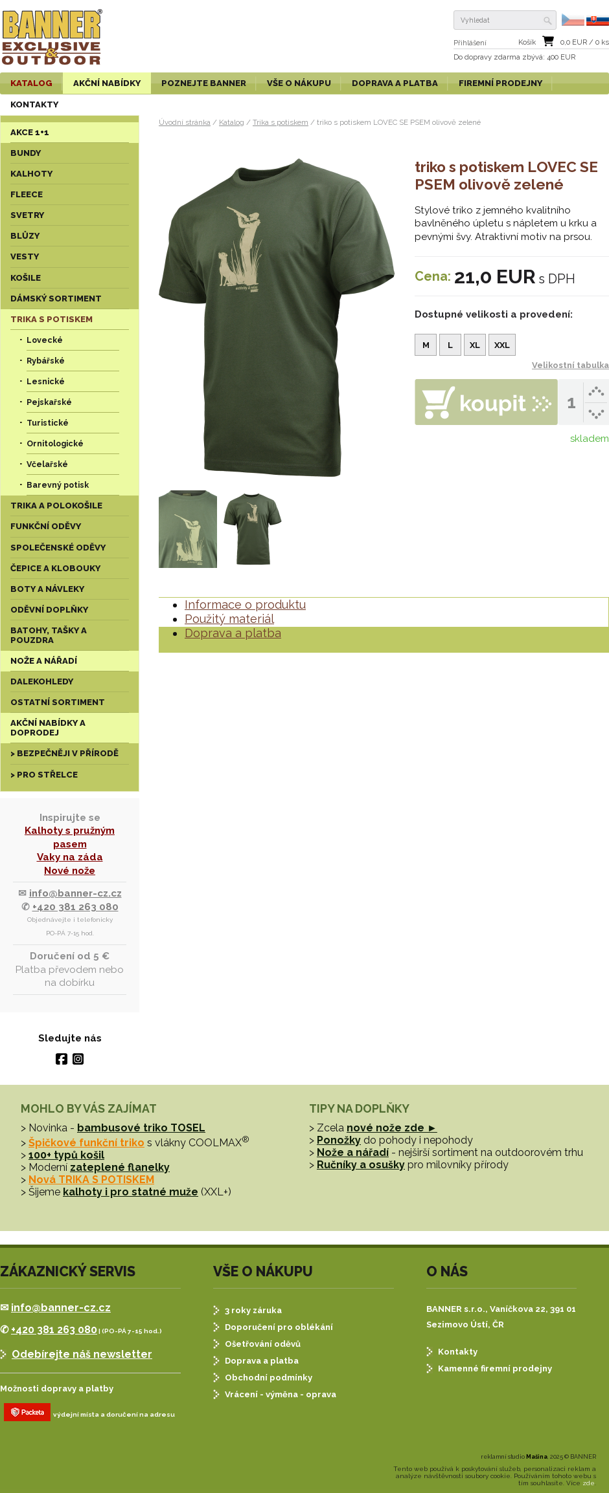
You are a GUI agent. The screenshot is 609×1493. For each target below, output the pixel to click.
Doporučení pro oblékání (279, 1327)
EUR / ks (584, 42)
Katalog (231, 122)
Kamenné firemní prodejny (495, 1368)
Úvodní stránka (185, 122)
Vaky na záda (70, 857)
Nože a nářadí (353, 1152)
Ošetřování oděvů (263, 1344)
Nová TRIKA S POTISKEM (91, 1179)
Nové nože (69, 871)
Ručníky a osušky (361, 1165)
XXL (502, 345)
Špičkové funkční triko (86, 1143)
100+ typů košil (66, 1155)
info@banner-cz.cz (75, 893)
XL (475, 345)
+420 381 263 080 (75, 907)
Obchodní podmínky (268, 1377)
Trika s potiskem (280, 122)
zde (588, 1483)
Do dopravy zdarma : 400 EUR (514, 57)
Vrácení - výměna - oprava (280, 1394)
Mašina (536, 1457)
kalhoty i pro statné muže (130, 1192)
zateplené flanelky (120, 1167)
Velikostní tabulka (570, 365)
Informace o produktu (245, 604)
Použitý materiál (229, 619)
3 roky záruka (253, 1310)
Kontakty (457, 1352)
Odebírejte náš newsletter (82, 1354)
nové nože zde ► (392, 1128)
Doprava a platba (233, 633)
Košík (527, 42)
